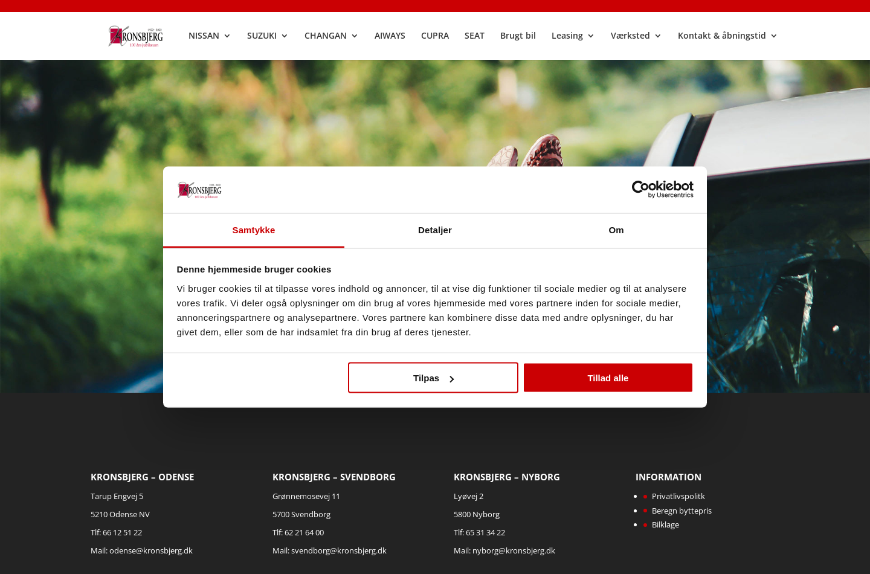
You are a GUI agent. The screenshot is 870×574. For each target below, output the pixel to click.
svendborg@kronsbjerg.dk (339, 550)
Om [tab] (616, 229)
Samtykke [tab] (254, 229)
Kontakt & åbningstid (723, 37)
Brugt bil (519, 37)
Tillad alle (607, 378)
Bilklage (665, 524)
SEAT (476, 37)
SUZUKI (263, 37)
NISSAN (205, 37)
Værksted (631, 37)
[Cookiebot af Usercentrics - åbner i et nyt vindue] (641, 190)
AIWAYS (391, 37)
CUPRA (436, 37)
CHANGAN (327, 37)
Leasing (568, 37)
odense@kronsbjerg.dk (151, 550)
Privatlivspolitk (678, 496)
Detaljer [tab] (435, 229)
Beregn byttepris (682, 510)
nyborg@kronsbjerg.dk (513, 550)
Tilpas (433, 378)
